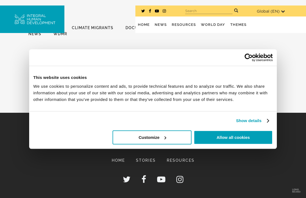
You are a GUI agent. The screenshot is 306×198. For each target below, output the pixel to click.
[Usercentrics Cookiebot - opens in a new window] (249, 57)
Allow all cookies (233, 137)
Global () (271, 11)
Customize (152, 137)
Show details (249, 120)
